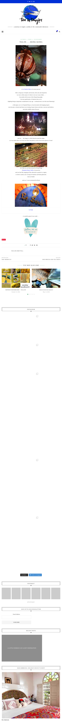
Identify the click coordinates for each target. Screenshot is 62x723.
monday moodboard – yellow (15, 290)
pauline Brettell (17, 251)
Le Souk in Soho (27, 89)
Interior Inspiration (7, 621)
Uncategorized (38, 39)
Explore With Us (9, 642)
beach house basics (46, 290)
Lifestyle (5, 646)
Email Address (16, 499)
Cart (24, 714)
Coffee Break (8, 650)
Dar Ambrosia (5, 604)
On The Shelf (8, 657)
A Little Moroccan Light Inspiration (22, 533)
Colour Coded (8, 624)
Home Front (7, 628)
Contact (37, 714)
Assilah (6, 675)
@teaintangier (31, 487)
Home (42, 714)
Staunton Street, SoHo (27, 170)
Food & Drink (8, 653)
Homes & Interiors (9, 631)
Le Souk (31, 210)
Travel (30, 39)
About (4, 617)
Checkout (30, 714)
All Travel (23, 39)
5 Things (7, 668)
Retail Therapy (8, 660)
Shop (19, 714)
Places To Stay (8, 678)
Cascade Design (37, 717)
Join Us (5, 639)
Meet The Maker (9, 635)
